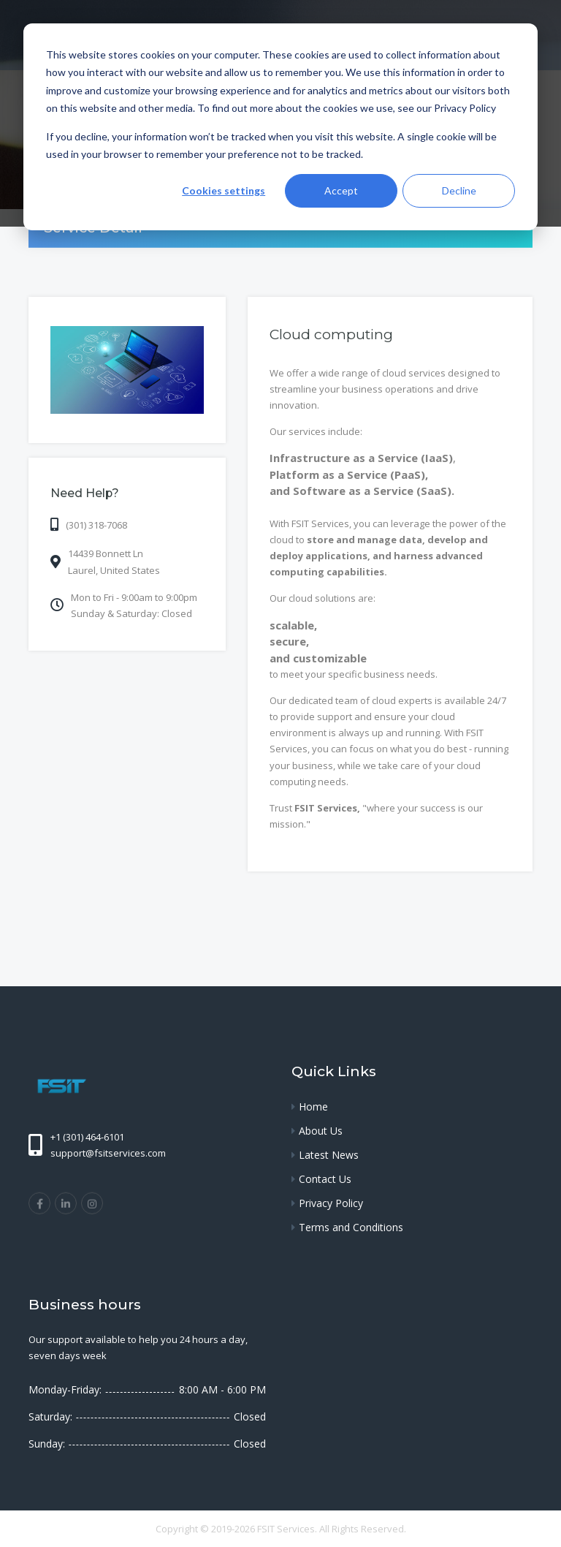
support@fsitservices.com (108, 1153)
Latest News (329, 1155)
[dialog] (280, 126)
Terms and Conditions (351, 1227)
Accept (341, 190)
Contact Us (325, 1179)
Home (313, 1106)
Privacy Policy (331, 1203)
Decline (459, 190)
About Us (321, 1131)
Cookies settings (223, 190)
